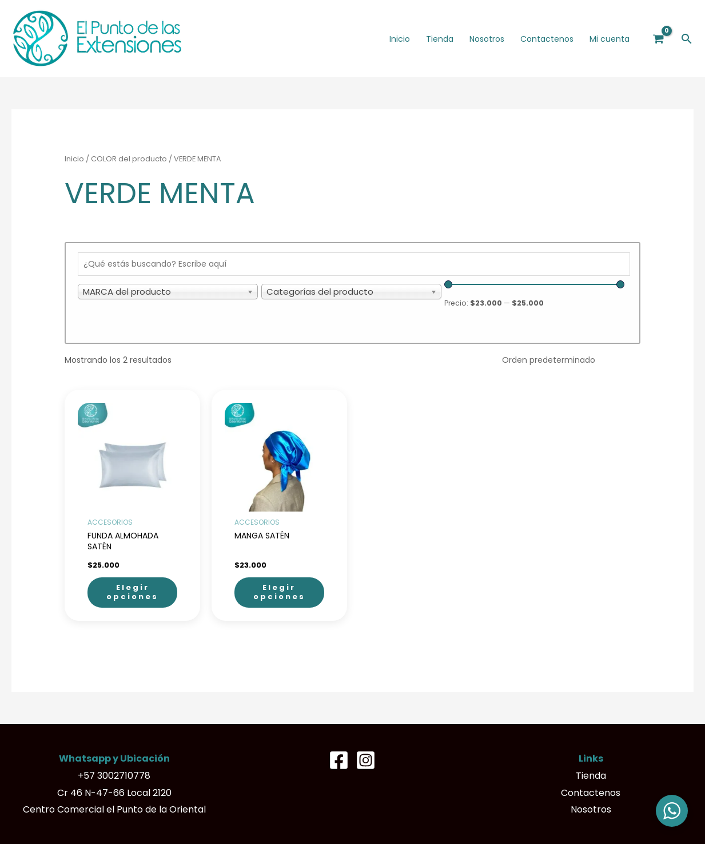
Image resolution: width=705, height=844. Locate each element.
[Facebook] (339, 760)
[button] (687, 38)
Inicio (74, 158)
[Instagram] (366, 760)
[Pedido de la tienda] (567, 360)
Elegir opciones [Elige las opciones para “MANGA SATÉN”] (279, 592)
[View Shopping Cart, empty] (658, 38)
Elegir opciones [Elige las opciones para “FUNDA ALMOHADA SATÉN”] (132, 592)
